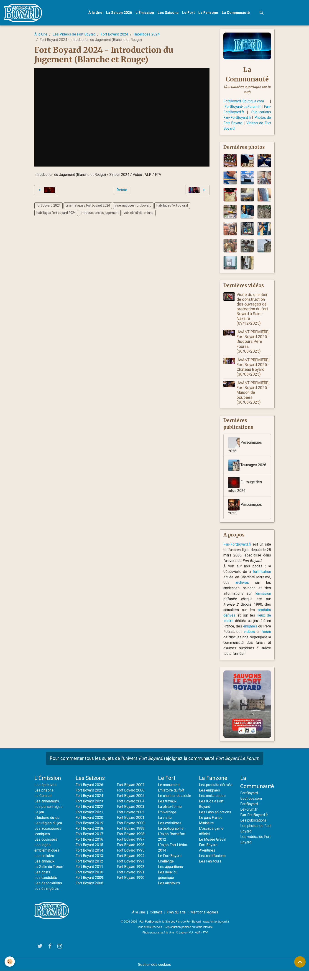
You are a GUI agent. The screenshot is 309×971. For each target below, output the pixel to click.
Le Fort (188, 12)
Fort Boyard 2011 (89, 867)
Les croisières (169, 823)
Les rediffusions (212, 856)
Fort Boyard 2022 (89, 806)
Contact (156, 912)
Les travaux (167, 801)
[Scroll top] (300, 962)
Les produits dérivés (215, 785)
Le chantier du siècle (174, 796)
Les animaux (44, 861)
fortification (262, 571)
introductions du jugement (100, 213)
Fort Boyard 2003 (130, 806)
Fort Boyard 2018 (89, 828)
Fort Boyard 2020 (89, 817)
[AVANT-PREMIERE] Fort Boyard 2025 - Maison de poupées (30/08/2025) (253, 392)
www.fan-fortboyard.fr (216, 921)
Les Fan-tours (210, 861)
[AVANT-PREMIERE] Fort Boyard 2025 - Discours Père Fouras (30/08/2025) (253, 341)
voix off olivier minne (138, 213)
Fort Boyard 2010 (89, 872)
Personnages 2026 (245, 445)
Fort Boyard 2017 (89, 834)
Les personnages (48, 806)
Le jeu (39, 812)
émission (263, 593)
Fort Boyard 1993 (130, 861)
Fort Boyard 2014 (89, 850)
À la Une (95, 12)
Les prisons (44, 790)
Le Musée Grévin (212, 839)
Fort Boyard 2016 (89, 839)
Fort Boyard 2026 (89, 785)
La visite (165, 817)
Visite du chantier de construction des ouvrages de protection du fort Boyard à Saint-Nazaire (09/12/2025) (252, 309)
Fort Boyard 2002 (130, 812)
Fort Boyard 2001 (130, 817)
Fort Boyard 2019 (89, 823)
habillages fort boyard (172, 205)
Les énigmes (209, 790)
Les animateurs (46, 801)
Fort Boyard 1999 (130, 828)
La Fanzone (208, 12)
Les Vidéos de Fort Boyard (74, 34)
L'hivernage (167, 812)
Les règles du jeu (48, 823)
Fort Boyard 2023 (89, 801)
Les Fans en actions (215, 812)
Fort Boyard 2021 (89, 812)
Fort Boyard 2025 (89, 790)
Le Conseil (42, 796)
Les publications (253, 820)
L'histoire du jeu (46, 817)
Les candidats (45, 877)
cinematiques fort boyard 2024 (88, 205)
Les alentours (169, 883)
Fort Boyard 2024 (114, 34)
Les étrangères (46, 888)
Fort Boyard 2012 (89, 861)
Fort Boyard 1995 (130, 850)
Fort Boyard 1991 (130, 872)
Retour (122, 190)
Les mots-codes (212, 796)
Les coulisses (45, 839)
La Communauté (236, 12)
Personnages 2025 (245, 507)
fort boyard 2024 (48, 205)
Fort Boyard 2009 (89, 877)
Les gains (42, 872)
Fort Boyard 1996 (130, 845)
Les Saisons (168, 12)
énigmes (250, 626)
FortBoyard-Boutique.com (243, 101)
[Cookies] (10, 961)
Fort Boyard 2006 (130, 790)
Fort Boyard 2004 (130, 801)
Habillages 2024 (146, 34)
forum (266, 632)
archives (242, 582)
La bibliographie (171, 828)
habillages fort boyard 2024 (56, 213)
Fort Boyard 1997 (130, 839)
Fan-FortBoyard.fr (237, 544)
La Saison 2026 (119, 12)
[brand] (24, 13)
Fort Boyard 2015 (89, 845)
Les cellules (44, 856)
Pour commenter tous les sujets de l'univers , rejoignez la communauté (154, 758)
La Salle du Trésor (48, 867)
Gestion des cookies (154, 964)
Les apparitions (170, 867)
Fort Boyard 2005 (130, 796)
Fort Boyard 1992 (130, 867)
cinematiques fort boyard (133, 205)
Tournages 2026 (247, 465)
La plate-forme (170, 806)
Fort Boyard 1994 (130, 856)
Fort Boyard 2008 (89, 883)
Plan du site (176, 912)
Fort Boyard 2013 (89, 856)
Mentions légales (204, 912)
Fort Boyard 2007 (130, 785)
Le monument (169, 785)
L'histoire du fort (171, 790)
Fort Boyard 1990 (130, 877)
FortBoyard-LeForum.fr (243, 106)
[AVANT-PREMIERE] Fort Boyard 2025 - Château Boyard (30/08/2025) (253, 367)
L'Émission (144, 12)
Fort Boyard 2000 (130, 823)
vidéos (249, 632)
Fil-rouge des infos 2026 (245, 485)
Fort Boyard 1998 (130, 834)
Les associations (48, 883)
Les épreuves (45, 785)
